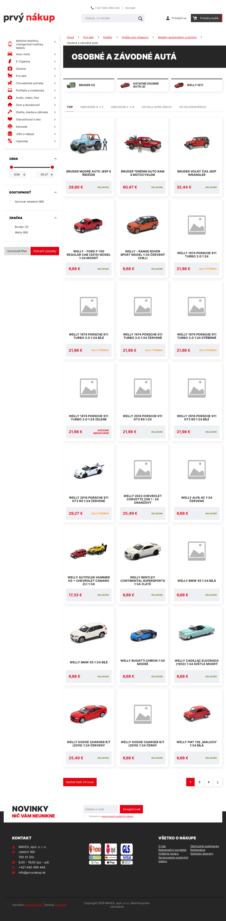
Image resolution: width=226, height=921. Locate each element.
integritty (61, 914)
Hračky (107, 37)
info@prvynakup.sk (32, 881)
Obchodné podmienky (204, 855)
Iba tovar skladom (29, 201)
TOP (70, 107)
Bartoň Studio (34, 914)
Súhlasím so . (111, 825)
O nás (162, 855)
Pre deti (88, 37)
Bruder (21, 226)
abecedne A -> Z (92, 107)
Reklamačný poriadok (172, 859)
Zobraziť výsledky (44, 251)
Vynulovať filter (17, 251)
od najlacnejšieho (157, 107)
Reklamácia (197, 859)
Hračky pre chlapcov (135, 37)
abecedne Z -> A (122, 107)
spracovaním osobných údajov (117, 825)
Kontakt (130, 8)
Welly (21, 232)
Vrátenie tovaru (168, 862)
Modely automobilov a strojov (177, 37)
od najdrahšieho (192, 107)
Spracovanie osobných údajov (173, 868)
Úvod (70, 37)
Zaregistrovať (131, 818)
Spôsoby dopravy (201, 862)
